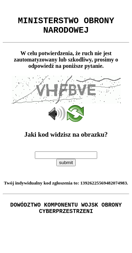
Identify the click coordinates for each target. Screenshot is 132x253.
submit (66, 166)
